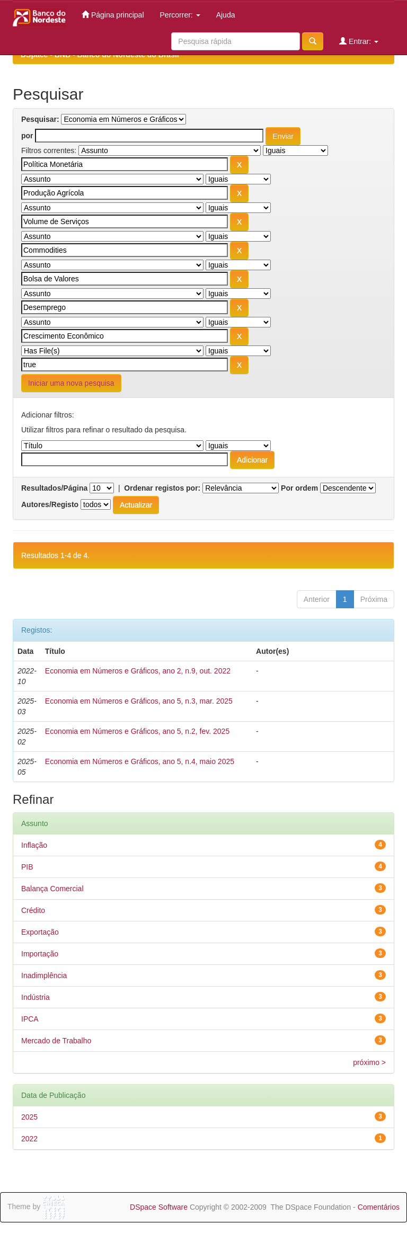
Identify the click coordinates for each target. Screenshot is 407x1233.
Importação (39, 954)
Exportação (40, 932)
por (27, 135)
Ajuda (225, 15)
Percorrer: (180, 15)
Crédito (33, 910)
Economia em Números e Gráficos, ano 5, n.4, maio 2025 (139, 761)
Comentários (379, 1207)
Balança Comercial (52, 888)
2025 (29, 1117)
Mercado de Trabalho (56, 1040)
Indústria (35, 997)
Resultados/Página (54, 488)
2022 (29, 1138)
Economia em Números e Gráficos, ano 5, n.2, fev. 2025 (137, 731)
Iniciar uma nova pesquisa (71, 383)
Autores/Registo (49, 504)
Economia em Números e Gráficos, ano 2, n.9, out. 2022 (138, 671)
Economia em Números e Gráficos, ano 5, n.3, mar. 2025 (139, 701)
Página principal (113, 14)
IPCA (30, 1019)
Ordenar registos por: (162, 488)
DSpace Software (159, 1207)
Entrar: (358, 41)
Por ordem (299, 488)
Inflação (34, 845)
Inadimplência (44, 975)
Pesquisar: (40, 119)
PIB (27, 867)
